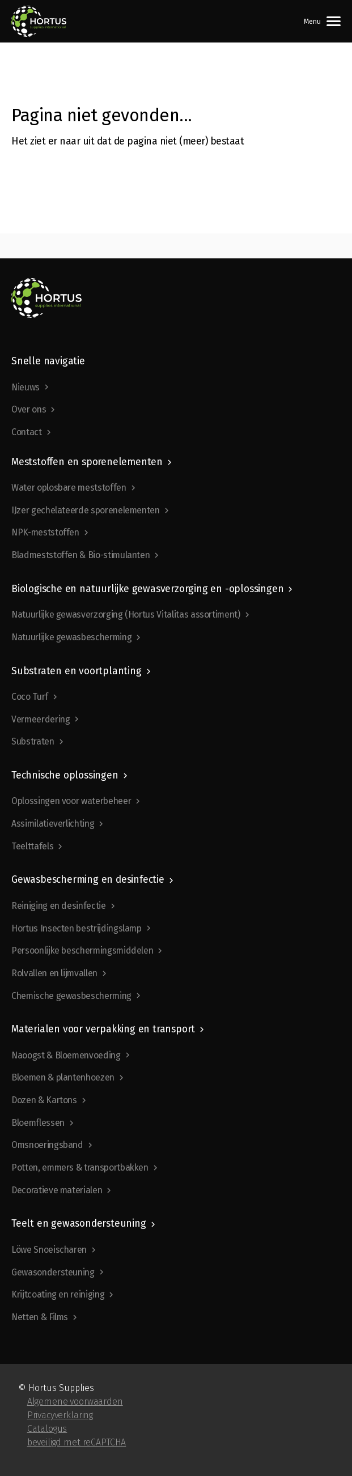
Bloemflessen (38, 1122)
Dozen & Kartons (44, 1100)
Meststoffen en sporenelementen (87, 462)
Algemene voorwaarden (75, 1401)
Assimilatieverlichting (52, 823)
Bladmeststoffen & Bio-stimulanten (80, 555)
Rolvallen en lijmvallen (54, 973)
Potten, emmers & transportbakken (80, 1167)
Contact (26, 432)
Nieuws (25, 387)
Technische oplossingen (64, 775)
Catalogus (47, 1428)
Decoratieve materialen (56, 1190)
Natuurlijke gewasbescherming (71, 637)
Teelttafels (32, 846)
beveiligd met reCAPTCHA (76, 1442)
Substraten (32, 741)
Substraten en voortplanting (76, 671)
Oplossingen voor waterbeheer (71, 801)
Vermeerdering (40, 719)
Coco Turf (29, 696)
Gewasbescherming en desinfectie (87, 880)
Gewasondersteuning (53, 1272)
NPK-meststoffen (45, 532)
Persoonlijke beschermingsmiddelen (82, 950)
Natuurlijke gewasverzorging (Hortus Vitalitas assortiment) (125, 614)
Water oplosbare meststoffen (68, 487)
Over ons (28, 409)
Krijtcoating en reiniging (57, 1294)
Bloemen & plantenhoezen (62, 1077)
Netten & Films (39, 1317)
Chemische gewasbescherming (71, 995)
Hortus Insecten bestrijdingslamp (76, 928)
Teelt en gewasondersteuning (78, 1224)
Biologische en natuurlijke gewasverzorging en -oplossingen (147, 589)
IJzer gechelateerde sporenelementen (85, 510)
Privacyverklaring (60, 1415)
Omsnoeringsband (47, 1144)
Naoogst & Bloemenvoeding (66, 1055)
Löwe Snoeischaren (49, 1249)
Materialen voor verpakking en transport (103, 1029)
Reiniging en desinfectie (58, 905)
